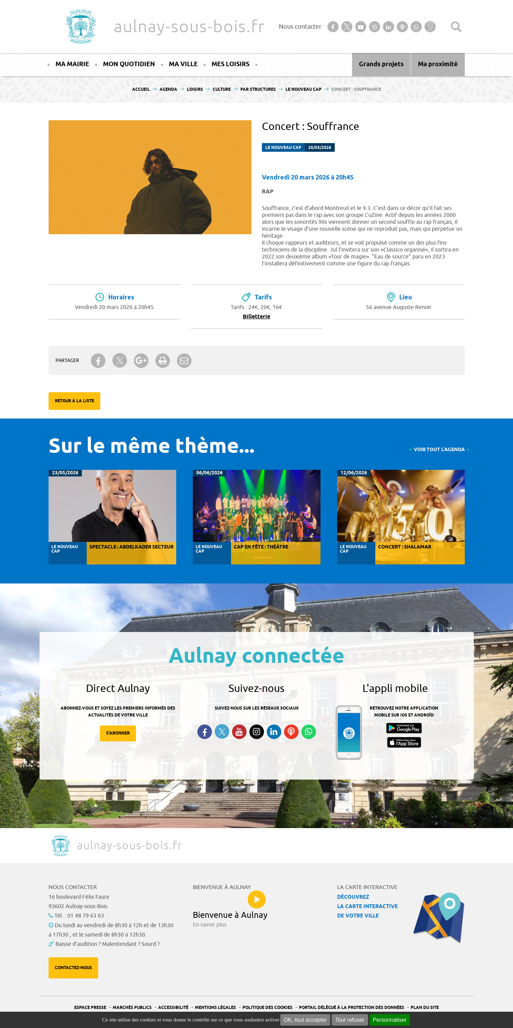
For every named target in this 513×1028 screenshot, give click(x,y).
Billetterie (256, 316)
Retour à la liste (74, 401)
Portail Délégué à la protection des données (351, 1008)
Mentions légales (215, 1008)
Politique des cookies (267, 1008)
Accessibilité (173, 1008)
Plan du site (425, 1008)
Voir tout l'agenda (439, 450)
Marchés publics (132, 1008)
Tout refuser (349, 1020)
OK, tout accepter (305, 1020)
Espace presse (90, 1008)
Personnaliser (390, 1020)
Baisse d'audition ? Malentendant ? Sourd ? (107, 944)
